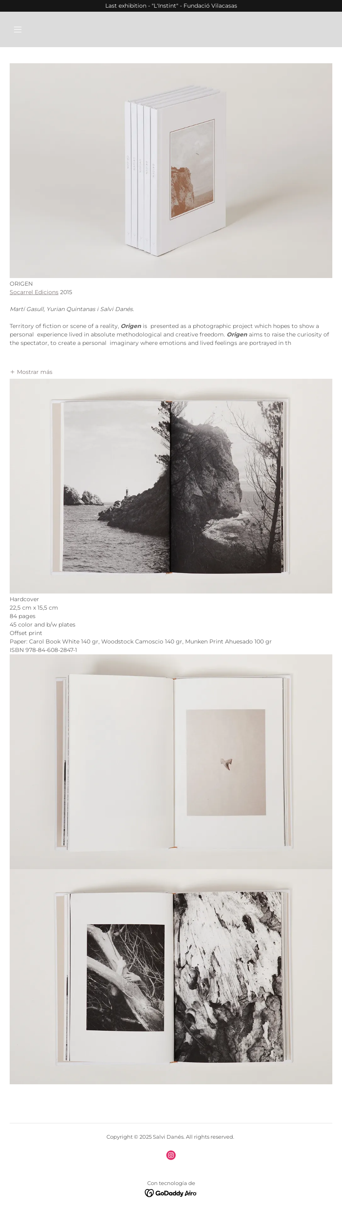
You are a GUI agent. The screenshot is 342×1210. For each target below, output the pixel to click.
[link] (171, 1155)
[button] (47, 29)
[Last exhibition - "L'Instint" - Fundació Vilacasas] (171, 6)
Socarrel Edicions (34, 292)
